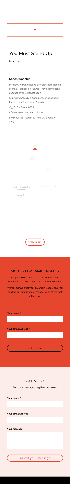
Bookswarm (56, 470)
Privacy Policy (43, 462)
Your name (14, 240)
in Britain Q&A (26, 112)
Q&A (21, 107)
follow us (35, 169)
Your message (16, 356)
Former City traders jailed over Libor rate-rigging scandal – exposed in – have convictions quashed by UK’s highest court (35, 88)
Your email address (18, 256)
